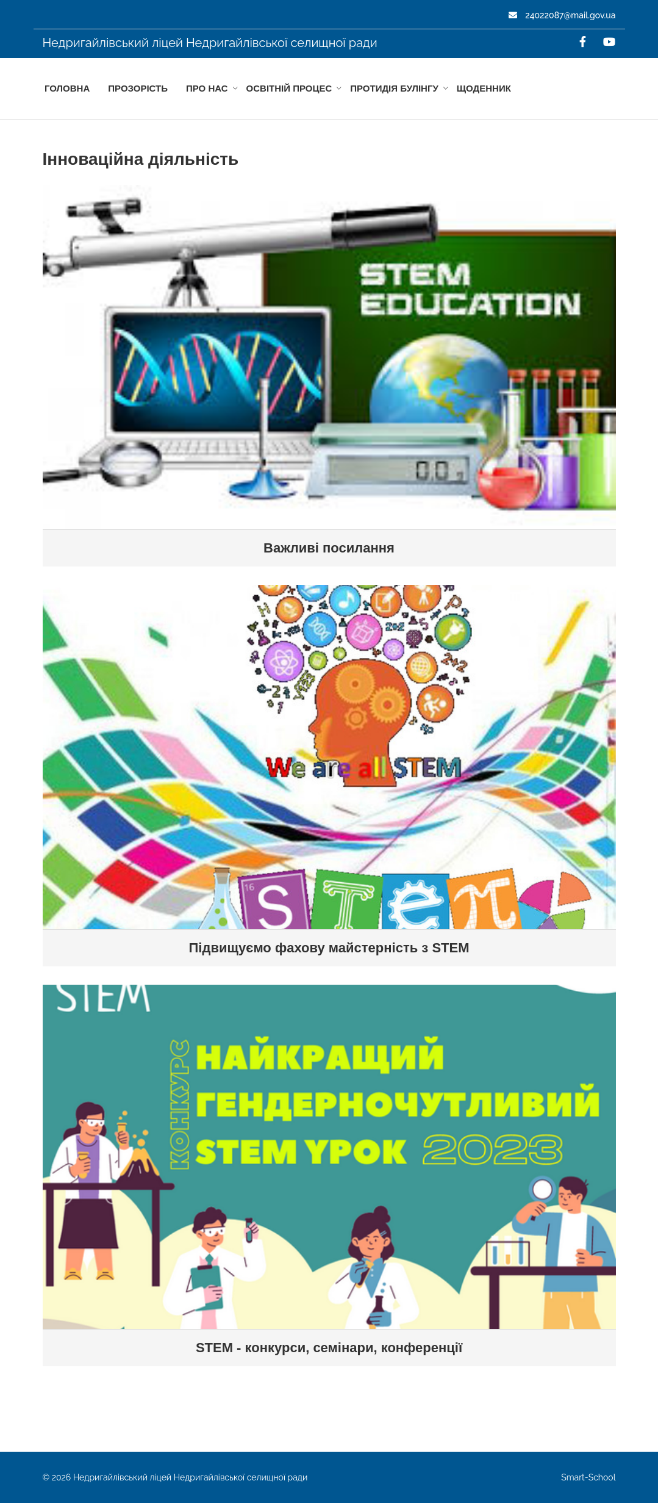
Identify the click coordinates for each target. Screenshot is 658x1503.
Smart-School (588, 1477)
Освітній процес (289, 88)
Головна (67, 88)
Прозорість (138, 88)
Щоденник (484, 88)
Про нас (207, 88)
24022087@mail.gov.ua (562, 15)
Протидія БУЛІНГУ (394, 88)
